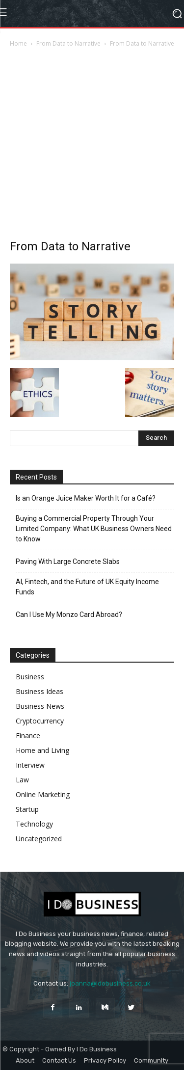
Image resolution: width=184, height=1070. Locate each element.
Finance (28, 735)
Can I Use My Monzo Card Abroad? (69, 614)
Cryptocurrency (40, 720)
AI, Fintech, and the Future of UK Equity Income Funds (87, 587)
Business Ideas (39, 691)
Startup (27, 809)
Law (22, 779)
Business (30, 676)
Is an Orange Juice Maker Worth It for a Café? (86, 498)
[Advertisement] (92, 146)
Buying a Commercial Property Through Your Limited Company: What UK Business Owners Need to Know (94, 528)
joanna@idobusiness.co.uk (110, 983)
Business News (40, 706)
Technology (34, 824)
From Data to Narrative (68, 43)
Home (18, 43)
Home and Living (42, 750)
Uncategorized (39, 838)
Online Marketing (43, 794)
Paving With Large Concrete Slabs (68, 561)
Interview (30, 765)
